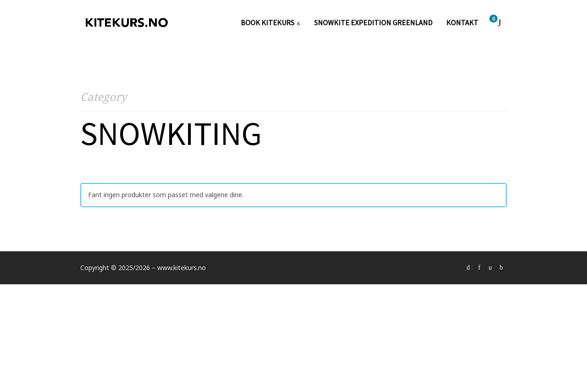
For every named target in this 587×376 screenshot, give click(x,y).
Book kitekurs (267, 23)
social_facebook (479, 267)
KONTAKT (462, 23)
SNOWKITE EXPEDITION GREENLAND (373, 23)
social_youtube (501, 267)
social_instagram (490, 267)
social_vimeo (468, 267)
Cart (495, 19)
